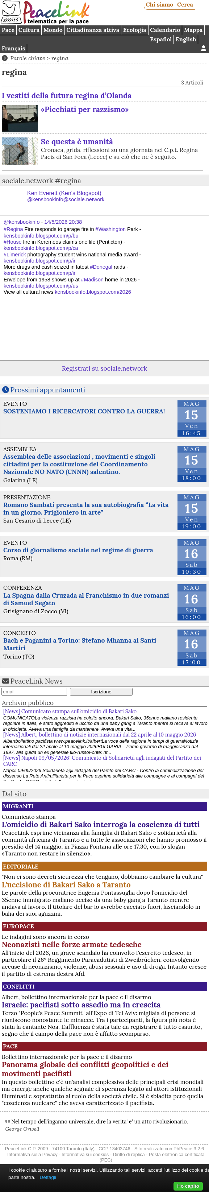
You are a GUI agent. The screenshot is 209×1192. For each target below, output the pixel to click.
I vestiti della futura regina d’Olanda (67, 95)
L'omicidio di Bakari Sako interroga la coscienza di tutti (101, 824)
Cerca (185, 4)
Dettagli (48, 1177)
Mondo (53, 29)
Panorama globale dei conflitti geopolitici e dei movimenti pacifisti (85, 1069)
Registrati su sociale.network (104, 368)
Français (13, 48)
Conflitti (18, 986)
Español (161, 39)
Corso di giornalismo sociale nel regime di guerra (78, 550)
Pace (8, 29)
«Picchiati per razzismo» (85, 109)
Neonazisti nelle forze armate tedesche (72, 944)
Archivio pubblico (28, 702)
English (186, 39)
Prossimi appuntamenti (48, 389)
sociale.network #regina (41, 180)
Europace (18, 926)
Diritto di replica (129, 1154)
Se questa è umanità (77, 142)
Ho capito (188, 1186)
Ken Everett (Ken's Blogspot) (65, 196)
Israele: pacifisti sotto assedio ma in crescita (81, 1005)
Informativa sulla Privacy (32, 1154)
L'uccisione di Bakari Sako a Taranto (66, 885)
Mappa (193, 29)
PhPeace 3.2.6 (189, 1148)
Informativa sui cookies (85, 1154)
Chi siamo (160, 4)
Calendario (165, 29)
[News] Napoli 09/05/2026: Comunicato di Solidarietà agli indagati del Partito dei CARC (102, 761)
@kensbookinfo (21, 222)
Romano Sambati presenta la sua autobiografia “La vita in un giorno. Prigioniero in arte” (85, 508)
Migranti (18, 806)
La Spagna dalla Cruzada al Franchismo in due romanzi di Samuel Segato (86, 599)
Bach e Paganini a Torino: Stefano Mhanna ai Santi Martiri (79, 644)
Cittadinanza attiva (92, 29)
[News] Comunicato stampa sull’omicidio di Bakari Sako (71, 711)
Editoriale (20, 866)
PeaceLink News (37, 681)
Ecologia (134, 29)
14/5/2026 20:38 (63, 222)
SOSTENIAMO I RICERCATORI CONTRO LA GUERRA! (84, 411)
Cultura (28, 29)
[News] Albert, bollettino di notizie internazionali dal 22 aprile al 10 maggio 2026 (99, 734)
